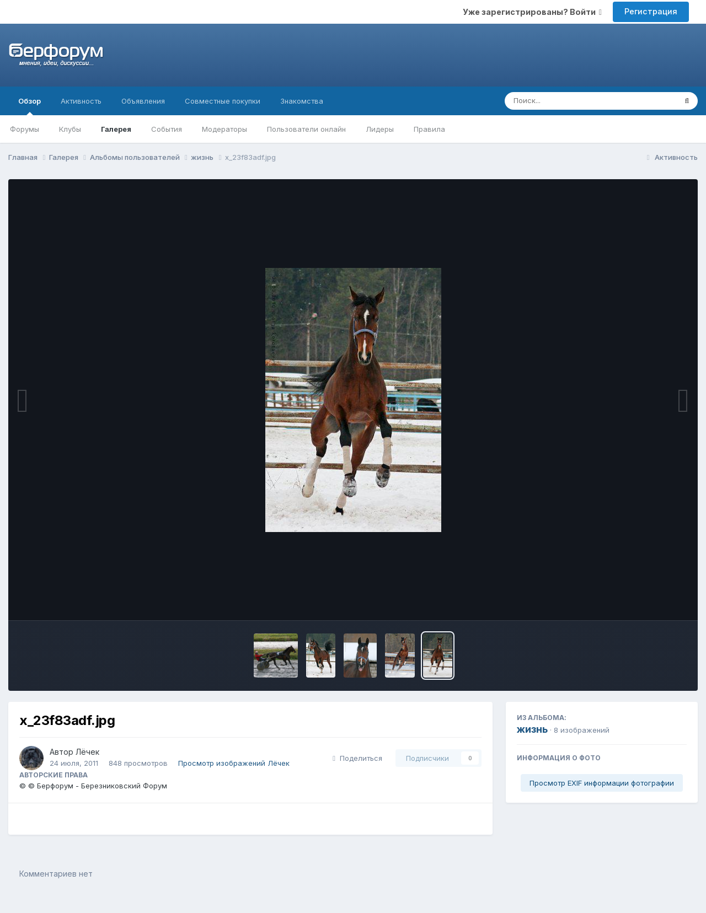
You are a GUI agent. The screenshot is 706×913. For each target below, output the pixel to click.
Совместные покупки (222, 100)
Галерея (116, 129)
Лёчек (87, 751)
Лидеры (380, 129)
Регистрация (650, 11)
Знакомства (301, 100)
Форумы (24, 129)
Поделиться (357, 758)
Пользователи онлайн (306, 129)
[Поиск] (569, 101)
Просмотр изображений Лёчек (234, 763)
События (166, 129)
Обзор (29, 105)
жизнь (532, 729)
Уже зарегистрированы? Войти (532, 12)
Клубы (70, 129)
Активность (81, 100)
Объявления (143, 100)
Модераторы (224, 129)
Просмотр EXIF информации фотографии (602, 782)
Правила (429, 129)
